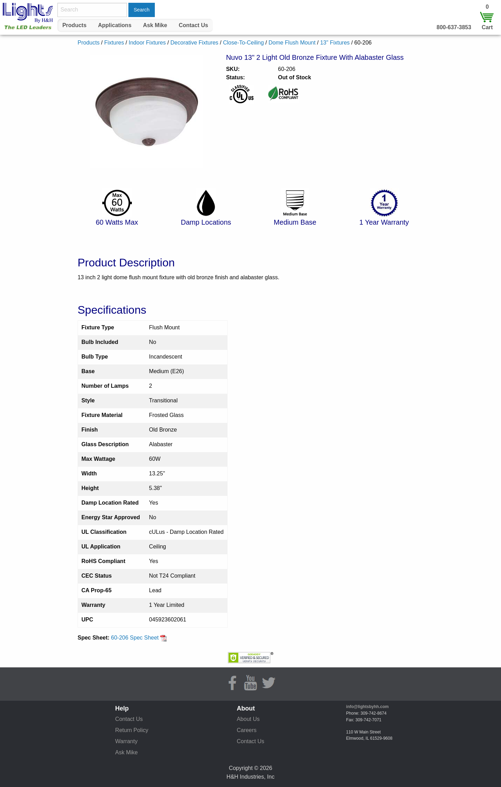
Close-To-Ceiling (243, 43)
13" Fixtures (335, 43)
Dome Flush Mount (292, 43)
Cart (487, 27)
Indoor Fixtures (147, 43)
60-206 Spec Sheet (139, 638)
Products (74, 25)
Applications (115, 25)
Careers (246, 730)
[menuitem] (74, 25)
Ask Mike (155, 25)
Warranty (126, 741)
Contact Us (193, 25)
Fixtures (114, 43)
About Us (248, 719)
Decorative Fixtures (194, 43)
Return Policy (131, 730)
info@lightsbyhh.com (367, 706)
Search (142, 10)
